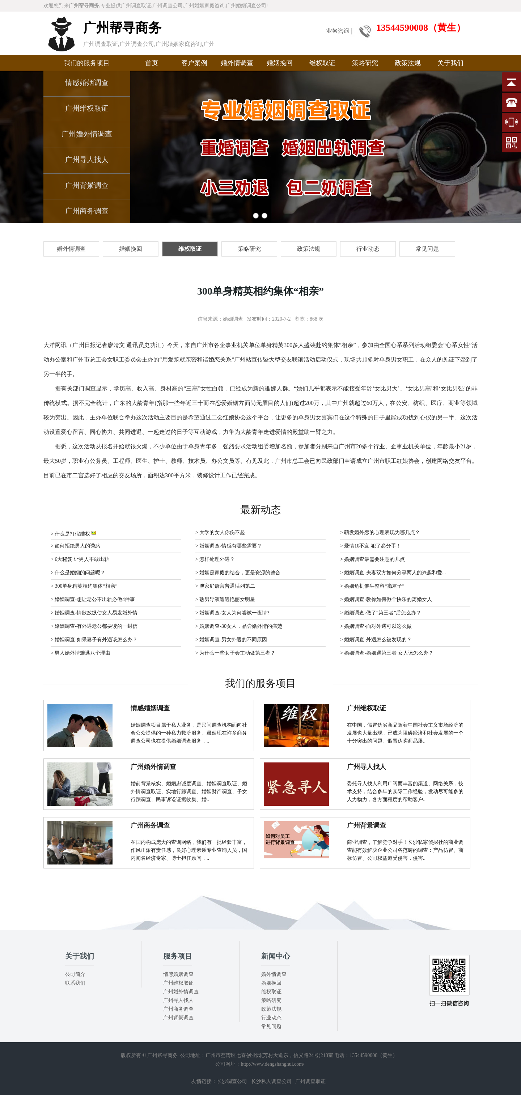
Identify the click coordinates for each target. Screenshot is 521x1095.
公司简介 (75, 974)
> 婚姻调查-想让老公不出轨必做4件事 (93, 599)
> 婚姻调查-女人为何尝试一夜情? (232, 613)
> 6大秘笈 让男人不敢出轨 (80, 559)
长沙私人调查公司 (271, 1081)
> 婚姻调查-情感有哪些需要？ (228, 546)
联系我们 (75, 983)
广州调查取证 (310, 1081)
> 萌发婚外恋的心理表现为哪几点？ (380, 532)
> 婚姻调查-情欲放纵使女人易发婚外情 (94, 613)
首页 (151, 63)
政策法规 (408, 63)
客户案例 (194, 63)
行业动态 (271, 1017)
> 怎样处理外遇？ (215, 559)
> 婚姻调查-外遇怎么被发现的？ (376, 639)
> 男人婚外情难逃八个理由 (80, 653)
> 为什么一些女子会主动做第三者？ (235, 653)
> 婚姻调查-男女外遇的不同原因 (231, 639)
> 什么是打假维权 (73, 533)
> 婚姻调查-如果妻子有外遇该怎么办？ (94, 639)
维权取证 (322, 63)
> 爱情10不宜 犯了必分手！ (370, 546)
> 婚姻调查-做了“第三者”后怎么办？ (381, 613)
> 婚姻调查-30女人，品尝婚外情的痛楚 (238, 626)
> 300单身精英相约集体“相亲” (84, 586)
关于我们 (450, 63)
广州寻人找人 (87, 160)
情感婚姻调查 (87, 82)
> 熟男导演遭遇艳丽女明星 (225, 599)
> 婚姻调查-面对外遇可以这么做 (376, 626)
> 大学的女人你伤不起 (220, 532)
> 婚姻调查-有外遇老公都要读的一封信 (94, 626)
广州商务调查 (87, 211)
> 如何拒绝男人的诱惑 (75, 546)
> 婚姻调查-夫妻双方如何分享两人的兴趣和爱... (393, 572)
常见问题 (271, 1026)
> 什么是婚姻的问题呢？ (78, 572)
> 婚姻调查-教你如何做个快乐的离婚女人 (386, 599)
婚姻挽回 (280, 63)
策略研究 (365, 63)
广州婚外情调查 (87, 134)
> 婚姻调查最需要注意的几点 (372, 559)
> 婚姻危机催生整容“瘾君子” (372, 586)
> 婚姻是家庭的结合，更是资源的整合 (237, 572)
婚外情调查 (237, 63)
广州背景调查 (87, 185)
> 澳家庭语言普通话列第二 (225, 586)
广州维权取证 (87, 108)
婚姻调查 (233, 319)
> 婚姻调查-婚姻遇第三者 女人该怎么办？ (386, 653)
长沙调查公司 (232, 1081)
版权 (126, 1055)
